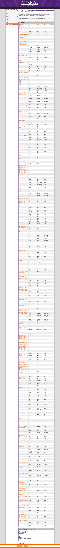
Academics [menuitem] (7, 16)
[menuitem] (12, 28)
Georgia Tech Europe (21, 446)
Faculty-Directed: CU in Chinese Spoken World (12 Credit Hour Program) (23, 199)
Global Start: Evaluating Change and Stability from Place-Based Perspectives (23, 467)
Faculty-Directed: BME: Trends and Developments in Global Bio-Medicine (23, 127)
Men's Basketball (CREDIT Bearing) (23, 490)
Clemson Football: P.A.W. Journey (23, 33)
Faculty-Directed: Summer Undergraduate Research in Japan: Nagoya (23, 418)
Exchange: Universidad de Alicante (23, 77)
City (29, 24)
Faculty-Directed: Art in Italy (23, 106)
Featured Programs (40, 10)
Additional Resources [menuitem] (8, 22)
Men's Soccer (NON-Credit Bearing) (23, 500)
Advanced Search (34, 10)
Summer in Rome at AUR (22, 507)
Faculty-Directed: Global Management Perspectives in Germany (22, 243)
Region (45, 24)
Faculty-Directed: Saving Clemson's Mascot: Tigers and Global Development (23, 372)
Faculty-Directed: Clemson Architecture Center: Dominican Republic (23, 142)
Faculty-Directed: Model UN (22, 353)
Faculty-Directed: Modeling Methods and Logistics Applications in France (23, 355)
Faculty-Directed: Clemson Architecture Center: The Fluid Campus (22, 155)
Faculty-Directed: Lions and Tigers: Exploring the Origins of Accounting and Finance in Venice (23, 323)
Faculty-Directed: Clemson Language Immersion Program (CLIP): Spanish (23, 176)
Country (38, 24)
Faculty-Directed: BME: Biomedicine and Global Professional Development (23, 121)
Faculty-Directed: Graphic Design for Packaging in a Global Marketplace (23, 260)
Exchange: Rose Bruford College (23, 70)
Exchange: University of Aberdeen (23, 79)
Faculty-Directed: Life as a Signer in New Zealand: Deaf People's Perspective (23, 313)
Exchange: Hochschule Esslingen (23, 53)
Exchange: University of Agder (23, 81)
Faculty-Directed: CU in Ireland (23, 201)
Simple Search (29, 10)
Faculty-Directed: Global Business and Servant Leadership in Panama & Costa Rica (23, 231)
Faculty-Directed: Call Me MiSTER (23, 135)
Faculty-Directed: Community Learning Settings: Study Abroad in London (23, 191)
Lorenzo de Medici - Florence (22, 484)
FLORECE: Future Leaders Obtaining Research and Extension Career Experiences (23, 442)
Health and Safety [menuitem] (8, 19)
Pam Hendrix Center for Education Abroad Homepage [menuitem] (11, 10)
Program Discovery (50, 10)
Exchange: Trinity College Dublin (23, 75)
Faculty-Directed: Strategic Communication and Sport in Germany (22, 378)
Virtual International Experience (23, 516)
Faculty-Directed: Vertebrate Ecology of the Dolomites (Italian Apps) (23, 436)
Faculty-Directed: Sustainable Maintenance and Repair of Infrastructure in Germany (23, 426)
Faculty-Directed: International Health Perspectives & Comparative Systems (23, 266)
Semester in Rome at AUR (22, 504)
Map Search (45, 10)
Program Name (21, 24)
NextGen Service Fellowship (22, 501)
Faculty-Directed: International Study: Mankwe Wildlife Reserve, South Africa (23, 306)
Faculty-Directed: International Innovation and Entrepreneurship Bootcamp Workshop (23, 272)
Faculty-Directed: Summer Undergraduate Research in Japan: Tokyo (23, 424)
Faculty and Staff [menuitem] (8, 13)
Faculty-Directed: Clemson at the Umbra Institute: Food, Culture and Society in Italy (23, 158)
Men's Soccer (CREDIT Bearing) (23, 496)
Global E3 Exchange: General (23, 460)
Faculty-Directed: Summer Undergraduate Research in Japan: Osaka (23, 421)
